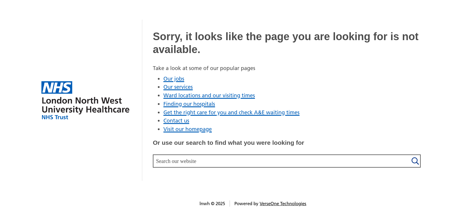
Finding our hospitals (189, 104)
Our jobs (173, 78)
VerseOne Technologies (283, 203)
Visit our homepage (187, 129)
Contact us (176, 120)
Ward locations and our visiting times (209, 95)
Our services (178, 87)
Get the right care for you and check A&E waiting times (231, 112)
